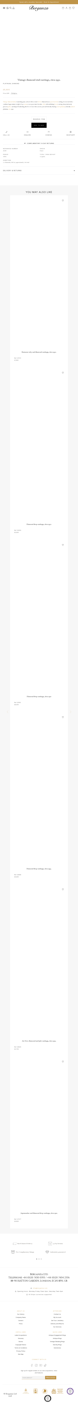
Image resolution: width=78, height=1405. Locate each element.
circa (9, 109)
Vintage (5, 102)
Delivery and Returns (57, 1323)
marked (73, 106)
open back (53, 102)
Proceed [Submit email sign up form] (50, 1378)
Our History (20, 1314)
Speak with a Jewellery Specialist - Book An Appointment (39, 2)
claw (57, 102)
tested (58, 106)
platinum (62, 106)
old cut (40, 102)
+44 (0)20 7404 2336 (58, 1277)
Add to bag (39, 125)
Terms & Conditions (21, 1348)
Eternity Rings (57, 1344)
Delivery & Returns (39, 170)
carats (25, 104)
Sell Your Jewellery (57, 1320)
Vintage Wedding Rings (57, 1341)
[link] (39, 275)
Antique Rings (57, 1338)
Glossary (21, 1338)
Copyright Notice (20, 1344)
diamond (10, 102)
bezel (56, 104)
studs (14, 102)
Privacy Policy (20, 1351)
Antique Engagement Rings (57, 1335)
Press (21, 1323)
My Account (57, 1317)
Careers (20, 1320)
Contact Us (57, 1314)
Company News (21, 1317)
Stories (21, 1341)
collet (43, 104)
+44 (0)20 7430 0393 (34, 1277)
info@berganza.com (40, 1288)
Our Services (57, 1327)
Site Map (20, 1354)
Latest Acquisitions (21, 1335)
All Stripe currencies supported (40, 1294)
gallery (9, 106)
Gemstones (57, 1348)
